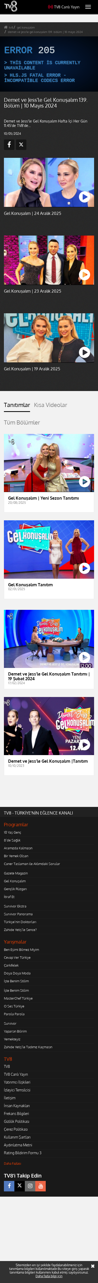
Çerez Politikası (16, 1129)
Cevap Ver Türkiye (17, 957)
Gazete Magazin (16, 873)
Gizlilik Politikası (16, 1121)
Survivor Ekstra (15, 906)
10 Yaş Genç (12, 832)
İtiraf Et (9, 897)
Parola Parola (14, 1014)
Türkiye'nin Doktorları (20, 922)
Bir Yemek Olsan (16, 856)
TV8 (7, 1066)
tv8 (11, 27)
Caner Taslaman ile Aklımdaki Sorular (32, 864)
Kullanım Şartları (17, 1137)
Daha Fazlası (12, 1163)
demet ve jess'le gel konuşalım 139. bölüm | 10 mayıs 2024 (45, 32)
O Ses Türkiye (14, 1006)
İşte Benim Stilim (16, 981)
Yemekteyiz (12, 1039)
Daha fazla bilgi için (49, 1276)
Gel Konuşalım (15, 881)
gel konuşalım (26, 27)
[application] (49, 64)
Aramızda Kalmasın (18, 848)
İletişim (9, 1098)
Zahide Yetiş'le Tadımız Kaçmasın (28, 1047)
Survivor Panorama (18, 914)
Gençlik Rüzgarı (15, 889)
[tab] (17, 406)
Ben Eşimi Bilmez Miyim (21, 949)
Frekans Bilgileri (16, 1113)
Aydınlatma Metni (18, 1145)
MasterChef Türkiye (18, 998)
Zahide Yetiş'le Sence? (20, 930)
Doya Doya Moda (17, 973)
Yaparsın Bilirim (15, 1031)
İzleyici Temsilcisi (17, 1090)
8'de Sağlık (12, 840)
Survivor (10, 1023)
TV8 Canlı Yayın (63, 7)
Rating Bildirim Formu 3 (23, 1153)
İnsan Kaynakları (17, 1105)
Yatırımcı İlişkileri (17, 1082)
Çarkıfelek (11, 965)
